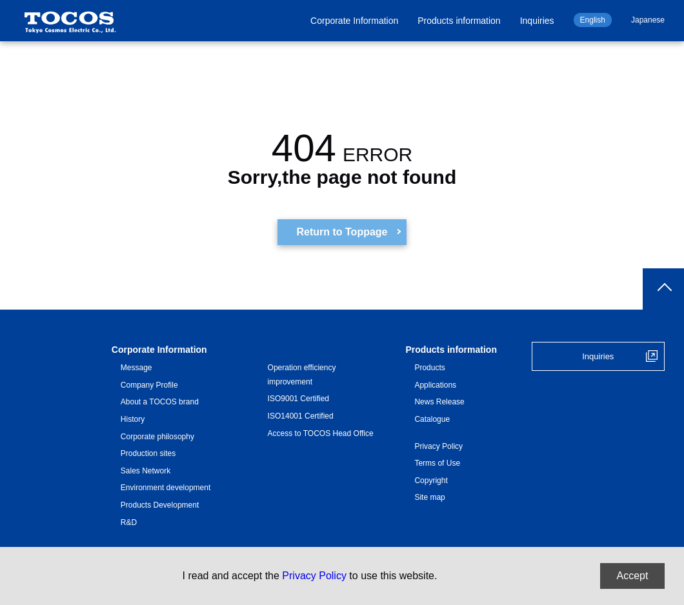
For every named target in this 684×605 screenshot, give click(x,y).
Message (136, 367)
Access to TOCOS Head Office (321, 433)
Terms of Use (437, 463)
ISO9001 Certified (298, 398)
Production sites (148, 453)
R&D (129, 522)
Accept (633, 575)
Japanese (648, 20)
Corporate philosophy (157, 436)
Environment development (165, 487)
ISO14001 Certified (301, 416)
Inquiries (537, 20)
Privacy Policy (438, 446)
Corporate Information (354, 20)
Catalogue (432, 419)
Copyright (430, 480)
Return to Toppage (341, 231)
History (133, 419)
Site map (429, 497)
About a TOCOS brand (160, 401)
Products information (458, 20)
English (592, 20)
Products (429, 367)
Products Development (160, 505)
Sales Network (145, 470)
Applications (435, 385)
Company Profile (149, 385)
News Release (439, 401)
